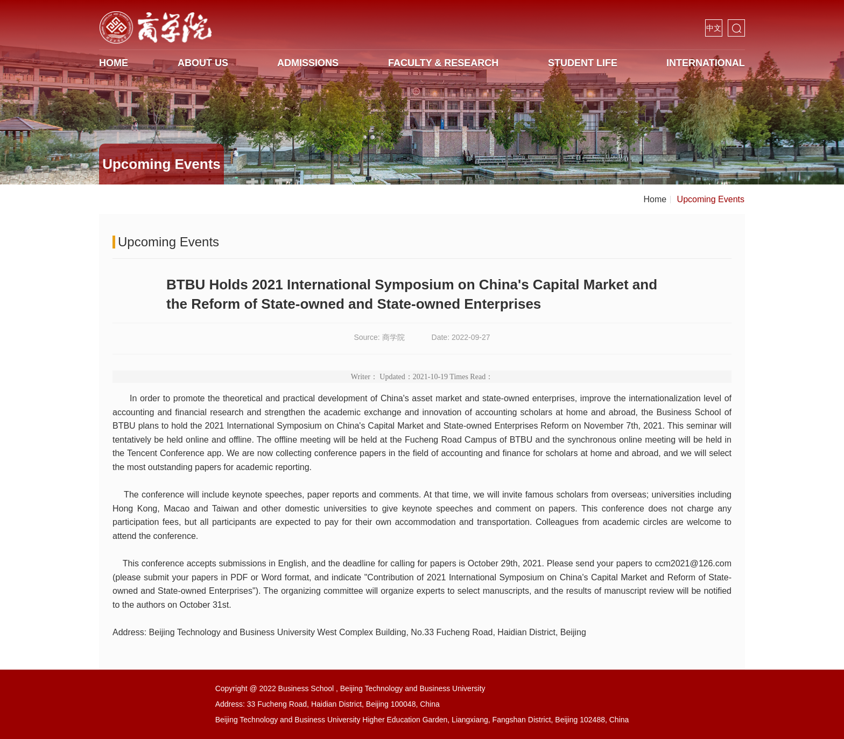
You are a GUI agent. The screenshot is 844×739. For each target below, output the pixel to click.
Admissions (308, 63)
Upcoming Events (710, 199)
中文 (713, 28)
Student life (582, 63)
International (705, 63)
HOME (113, 63)
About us (203, 63)
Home (654, 199)
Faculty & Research (443, 63)
